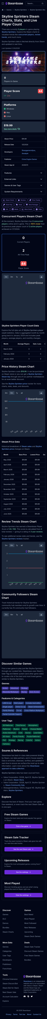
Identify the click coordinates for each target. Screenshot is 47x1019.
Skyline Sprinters (21, 10)
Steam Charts (8, 932)
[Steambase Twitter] (32, 996)
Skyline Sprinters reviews (12, 539)
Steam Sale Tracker (32, 947)
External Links (23, 179)
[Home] (2, 10)
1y (17, 277)
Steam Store (19, 780)
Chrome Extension (10, 979)
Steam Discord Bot (10, 983)
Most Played (29, 919)
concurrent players (26, 34)
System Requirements (23, 191)
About (29, 1014)
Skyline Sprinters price (17, 384)
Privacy (8, 1014)
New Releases (30, 927)
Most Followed (30, 923)
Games (9, 10)
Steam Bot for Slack (11, 988)
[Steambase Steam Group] (28, 996)
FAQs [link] (39, 209)
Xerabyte (25, 153)
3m (11, 277)
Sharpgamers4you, (29, 150)
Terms (15, 1014)
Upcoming (28, 932)
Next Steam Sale (9, 992)
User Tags (7, 955)
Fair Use (22, 1014)
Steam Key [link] (7, 205)
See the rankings (23, 872)
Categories (7, 951)
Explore (6, 1001)
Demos (5, 923)
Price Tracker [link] (34, 200)
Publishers (7, 964)
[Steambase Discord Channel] (25, 996)
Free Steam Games (32, 955)
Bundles (6, 927)
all (22, 277)
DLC (4, 919)
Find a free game (23, 826)
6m (12, 393)
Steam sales (27, 446)
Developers (7, 960)
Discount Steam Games (33, 951)
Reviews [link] (22, 200)
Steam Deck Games (32, 936)
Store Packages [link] (32, 205)
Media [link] (15, 209)
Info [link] (5, 209)
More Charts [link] (27, 209)
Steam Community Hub (15, 785)
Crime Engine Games (29, 159)
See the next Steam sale (24, 849)
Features (23, 173)
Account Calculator (10, 997)
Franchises (7, 969)
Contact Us (37, 1014)
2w (6, 277)
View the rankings (23, 895)
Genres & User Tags (23, 185)
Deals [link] (19, 205)
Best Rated (28, 914)
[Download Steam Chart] (41, 277)
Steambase (28, 981)
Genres (5, 947)
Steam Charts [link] (8, 200)
